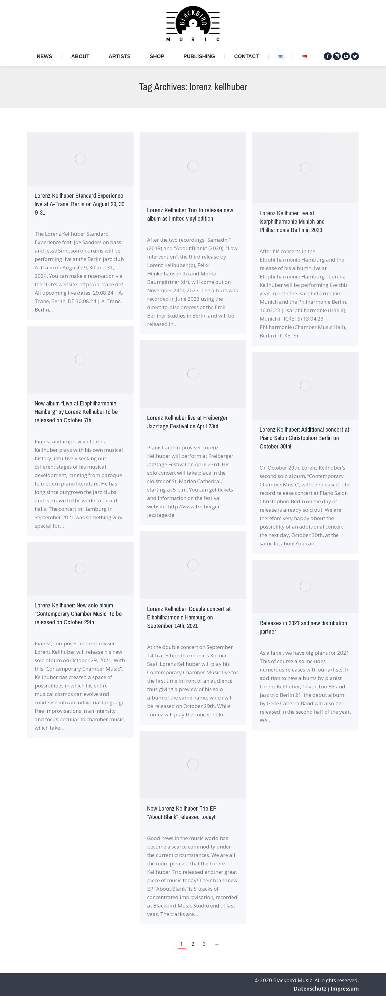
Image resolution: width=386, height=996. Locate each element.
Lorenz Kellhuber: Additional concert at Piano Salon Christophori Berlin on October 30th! (304, 438)
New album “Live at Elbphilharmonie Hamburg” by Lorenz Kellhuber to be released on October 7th (76, 412)
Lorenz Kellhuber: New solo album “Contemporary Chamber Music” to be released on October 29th (78, 614)
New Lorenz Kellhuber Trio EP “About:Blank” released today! (182, 813)
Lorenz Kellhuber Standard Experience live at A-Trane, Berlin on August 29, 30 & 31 (79, 204)
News (39, 223)
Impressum (345, 988)
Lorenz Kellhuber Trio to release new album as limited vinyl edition (190, 214)
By (56, 223)
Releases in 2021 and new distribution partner (303, 627)
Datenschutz (310, 988)
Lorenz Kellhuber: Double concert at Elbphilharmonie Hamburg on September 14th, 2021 (189, 617)
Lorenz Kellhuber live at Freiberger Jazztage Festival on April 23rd (187, 422)
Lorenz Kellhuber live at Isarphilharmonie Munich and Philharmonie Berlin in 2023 (292, 222)
